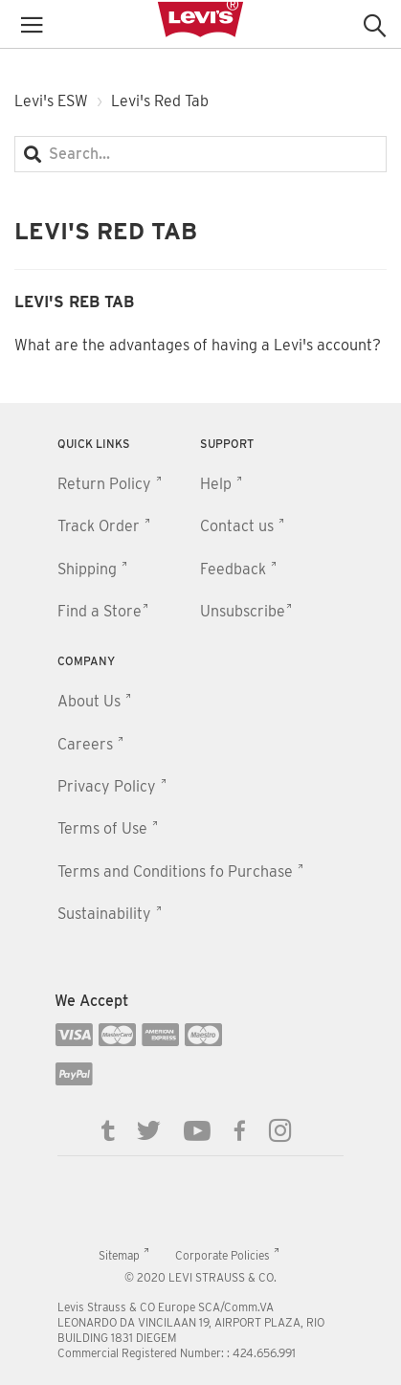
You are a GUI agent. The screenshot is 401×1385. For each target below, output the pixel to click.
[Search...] (200, 154)
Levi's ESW (51, 101)
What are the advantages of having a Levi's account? (197, 345)
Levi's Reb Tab (74, 302)
